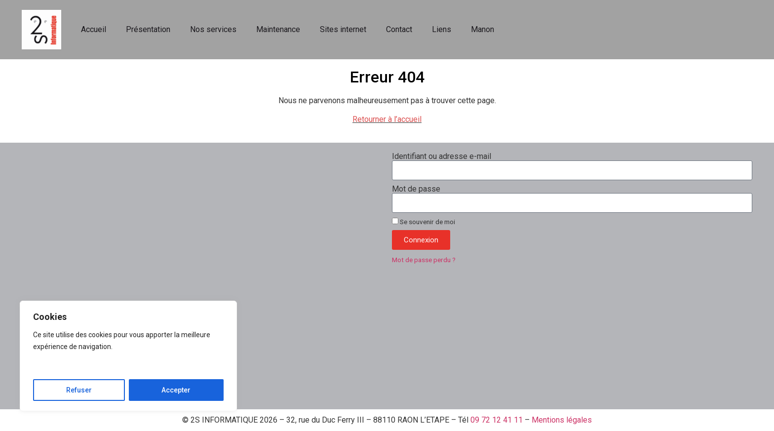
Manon (482, 29)
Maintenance (278, 29)
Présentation (148, 29)
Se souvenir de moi (423, 222)
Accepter (176, 390)
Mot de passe (416, 189)
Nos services (213, 29)
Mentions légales (562, 420)
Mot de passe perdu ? (424, 260)
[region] (128, 356)
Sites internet (343, 29)
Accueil (93, 29)
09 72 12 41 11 (496, 420)
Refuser (79, 390)
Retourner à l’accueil (387, 119)
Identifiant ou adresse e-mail (441, 156)
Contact (399, 29)
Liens (441, 29)
